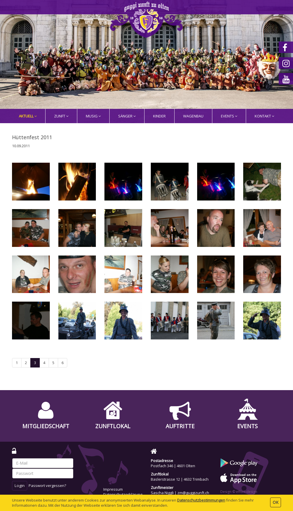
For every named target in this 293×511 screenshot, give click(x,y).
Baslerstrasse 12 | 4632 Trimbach (180, 479)
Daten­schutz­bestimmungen (201, 500)
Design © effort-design (238, 491)
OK (275, 502)
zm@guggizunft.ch (193, 492)
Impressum (113, 489)
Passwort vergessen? (47, 485)
